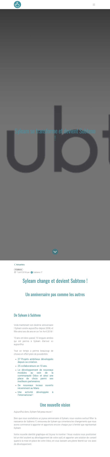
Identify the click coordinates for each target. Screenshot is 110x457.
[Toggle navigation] (93, 4)
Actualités (19, 265)
